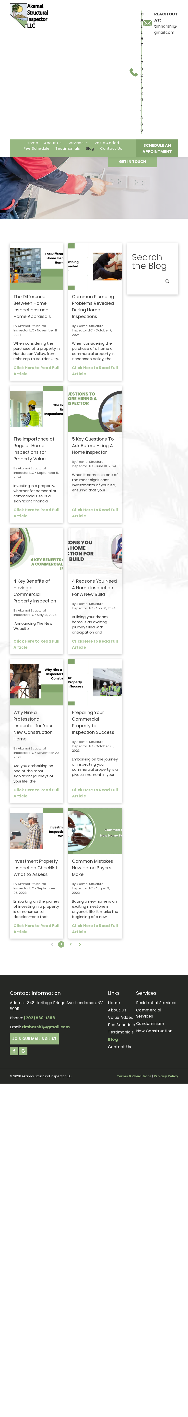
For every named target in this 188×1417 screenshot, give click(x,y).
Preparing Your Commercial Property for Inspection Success (93, 722)
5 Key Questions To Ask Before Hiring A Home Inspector (93, 445)
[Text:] (95, 551)
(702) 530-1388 (142, 93)
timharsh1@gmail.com (46, 1027)
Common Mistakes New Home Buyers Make (92, 867)
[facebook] (14, 1051)
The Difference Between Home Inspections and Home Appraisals (32, 306)
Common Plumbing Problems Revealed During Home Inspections (93, 306)
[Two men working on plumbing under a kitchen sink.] (95, 266)
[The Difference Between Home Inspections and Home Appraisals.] (36, 266)
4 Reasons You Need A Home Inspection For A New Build (94, 587)
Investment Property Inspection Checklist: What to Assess (35, 867)
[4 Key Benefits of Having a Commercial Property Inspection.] (36, 551)
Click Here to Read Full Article (36, 371)
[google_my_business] (23, 1051)
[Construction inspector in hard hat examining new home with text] (36, 682)
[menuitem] (32, 143)
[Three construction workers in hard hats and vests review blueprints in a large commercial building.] (95, 682)
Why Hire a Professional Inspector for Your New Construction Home (33, 725)
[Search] (152, 281)
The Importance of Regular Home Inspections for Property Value (33, 449)
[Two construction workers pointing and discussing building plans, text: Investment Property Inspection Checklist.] (36, 831)
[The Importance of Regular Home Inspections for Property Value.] (36, 408)
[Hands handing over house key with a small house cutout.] (95, 831)
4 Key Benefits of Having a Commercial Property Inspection (34, 591)
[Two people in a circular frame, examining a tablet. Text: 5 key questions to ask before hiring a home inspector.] (95, 408)
